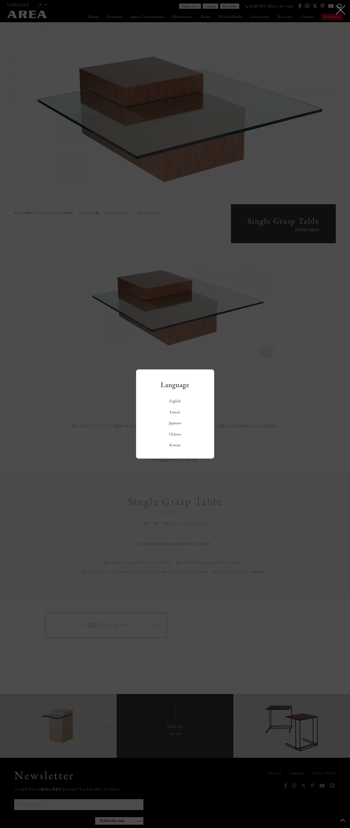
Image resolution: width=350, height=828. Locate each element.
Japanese (175, 423)
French (175, 412)
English (175, 401)
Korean (175, 444)
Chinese (175, 434)
